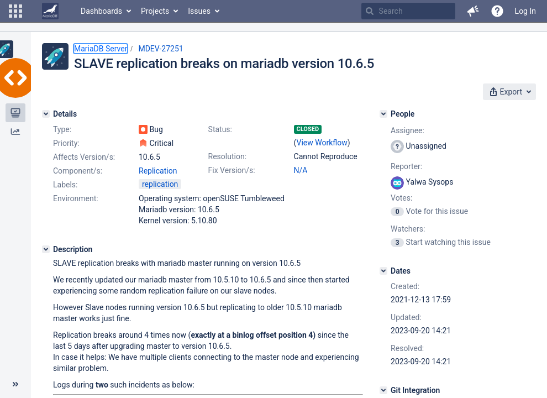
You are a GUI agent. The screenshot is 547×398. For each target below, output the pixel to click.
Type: (62, 129)
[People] (383, 114)
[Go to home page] (50, 11)
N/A (301, 170)
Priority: (66, 143)
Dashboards (101, 11)
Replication (158, 170)
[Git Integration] (383, 390)
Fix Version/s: (231, 170)
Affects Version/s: (84, 157)
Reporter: (406, 166)
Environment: (75, 198)
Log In (525, 11)
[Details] (46, 114)
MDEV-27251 (160, 48)
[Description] (46, 249)
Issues (199, 11)
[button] (15, 11)
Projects (155, 11)
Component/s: (77, 170)
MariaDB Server (100, 48)
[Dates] (383, 271)
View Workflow (322, 142)
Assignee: (407, 130)
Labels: (65, 184)
